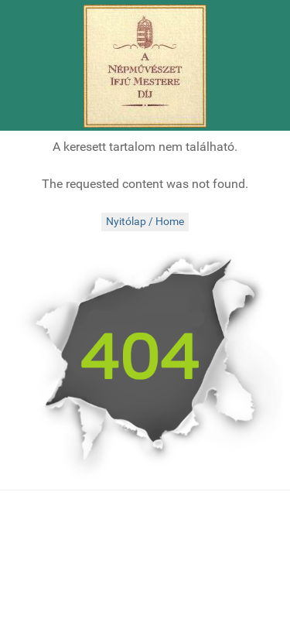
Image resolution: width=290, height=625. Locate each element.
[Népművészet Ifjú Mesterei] (145, 66)
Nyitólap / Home (145, 221)
